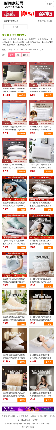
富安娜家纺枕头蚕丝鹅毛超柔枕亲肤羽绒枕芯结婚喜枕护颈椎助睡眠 (14, 320)
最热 (11, 55)
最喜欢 (26, 55)
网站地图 (43, 416)
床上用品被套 (47, 42)
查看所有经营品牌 (45, 21)
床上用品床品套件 (16, 39)
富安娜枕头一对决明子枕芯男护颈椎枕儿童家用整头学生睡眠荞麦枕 (40, 130)
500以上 (40, 50)
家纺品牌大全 (13, 416)
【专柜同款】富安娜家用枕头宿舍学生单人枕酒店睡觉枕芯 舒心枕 (40, 168)
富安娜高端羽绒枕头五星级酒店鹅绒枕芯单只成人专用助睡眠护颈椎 (40, 282)
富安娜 (15, 27)
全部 (10, 50)
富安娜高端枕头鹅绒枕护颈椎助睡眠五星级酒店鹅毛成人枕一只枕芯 (40, 320)
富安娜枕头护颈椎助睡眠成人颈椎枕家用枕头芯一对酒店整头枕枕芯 (40, 396)
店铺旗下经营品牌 (11, 21)
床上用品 (24, 416)
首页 (4, 416)
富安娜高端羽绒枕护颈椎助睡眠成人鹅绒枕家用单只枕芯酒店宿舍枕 (14, 358)
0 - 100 (16, 50)
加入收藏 (25, 420)
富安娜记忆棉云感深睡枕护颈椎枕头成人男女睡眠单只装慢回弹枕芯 (14, 206)
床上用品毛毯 (43, 39)
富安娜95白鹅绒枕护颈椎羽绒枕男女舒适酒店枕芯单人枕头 (14, 91)
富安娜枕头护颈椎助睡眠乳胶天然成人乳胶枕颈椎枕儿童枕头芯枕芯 (40, 358)
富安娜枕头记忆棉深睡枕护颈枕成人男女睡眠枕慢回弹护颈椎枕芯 (14, 282)
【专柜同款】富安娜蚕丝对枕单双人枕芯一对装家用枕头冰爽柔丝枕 (14, 244)
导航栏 (49, 4)
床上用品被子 (30, 39)
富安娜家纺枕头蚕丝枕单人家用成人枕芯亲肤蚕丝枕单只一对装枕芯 (40, 206)
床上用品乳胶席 (23, 45)
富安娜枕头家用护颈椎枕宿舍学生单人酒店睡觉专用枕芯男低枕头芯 (14, 168)
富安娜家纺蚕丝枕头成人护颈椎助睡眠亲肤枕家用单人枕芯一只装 (40, 244)
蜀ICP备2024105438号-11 (41, 424)
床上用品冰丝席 (9, 45)
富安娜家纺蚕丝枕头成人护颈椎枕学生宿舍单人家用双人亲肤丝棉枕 (14, 396)
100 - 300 (23, 50)
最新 (18, 55)
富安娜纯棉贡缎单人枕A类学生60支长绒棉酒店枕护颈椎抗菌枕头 (14, 130)
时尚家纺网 (17, 424)
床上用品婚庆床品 (33, 42)
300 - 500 (32, 50)
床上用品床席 (18, 42)
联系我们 (34, 420)
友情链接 (34, 416)
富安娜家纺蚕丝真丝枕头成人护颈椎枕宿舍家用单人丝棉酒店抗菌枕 (40, 91)
